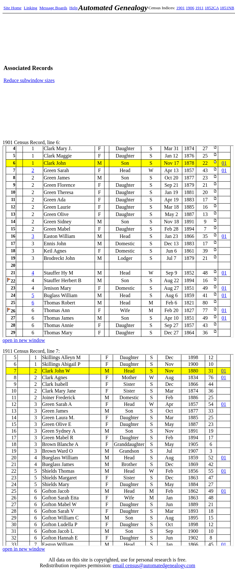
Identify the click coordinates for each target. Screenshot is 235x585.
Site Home (12, 7)
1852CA (211, 7)
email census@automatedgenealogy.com (154, 565)
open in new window (24, 340)
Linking (30, 7)
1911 (199, 7)
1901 (180, 7)
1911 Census (118, 450)
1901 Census (118, 241)
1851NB (227, 7)
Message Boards (53, 7)
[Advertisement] (172, 74)
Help (73, 7)
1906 (190, 7)
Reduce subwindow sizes (29, 80)
